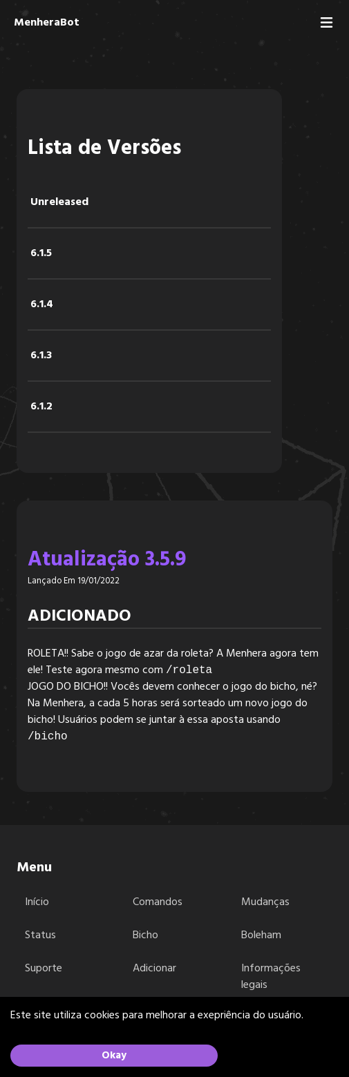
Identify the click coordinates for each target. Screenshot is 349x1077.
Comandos (157, 902)
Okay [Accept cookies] (114, 1055)
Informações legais (271, 977)
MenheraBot (46, 22)
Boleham (261, 935)
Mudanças (265, 902)
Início (37, 902)
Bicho (145, 935)
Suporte (43, 969)
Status (40, 935)
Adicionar (154, 969)
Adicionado (79, 616)
